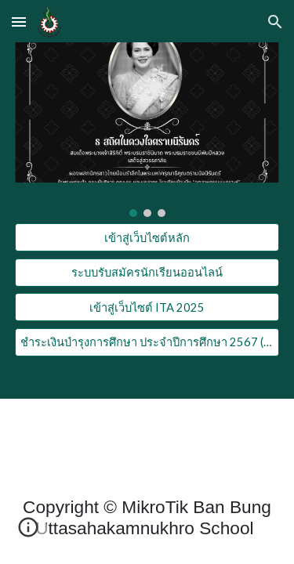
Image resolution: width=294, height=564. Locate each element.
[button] (19, 21)
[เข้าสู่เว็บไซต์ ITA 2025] (147, 307)
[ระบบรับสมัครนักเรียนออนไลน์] (147, 272)
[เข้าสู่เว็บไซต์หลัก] (147, 237)
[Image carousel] (147, 129)
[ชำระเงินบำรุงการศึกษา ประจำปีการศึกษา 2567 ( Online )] (147, 342)
